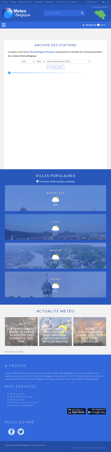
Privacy (103, 448)
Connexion (91, 2)
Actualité (60, 2)
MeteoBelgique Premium (42, 52)
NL (108, 2)
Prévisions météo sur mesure (24, 402)
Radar (13, 2)
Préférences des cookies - (91, 448)
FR (103, 2)
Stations (38, 2)
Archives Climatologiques (22, 405)
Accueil (4, 2)
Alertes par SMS (17, 399)
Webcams (49, 2)
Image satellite (25, 2)
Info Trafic (72, 2)
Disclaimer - (77, 448)
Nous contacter (17, 394)
